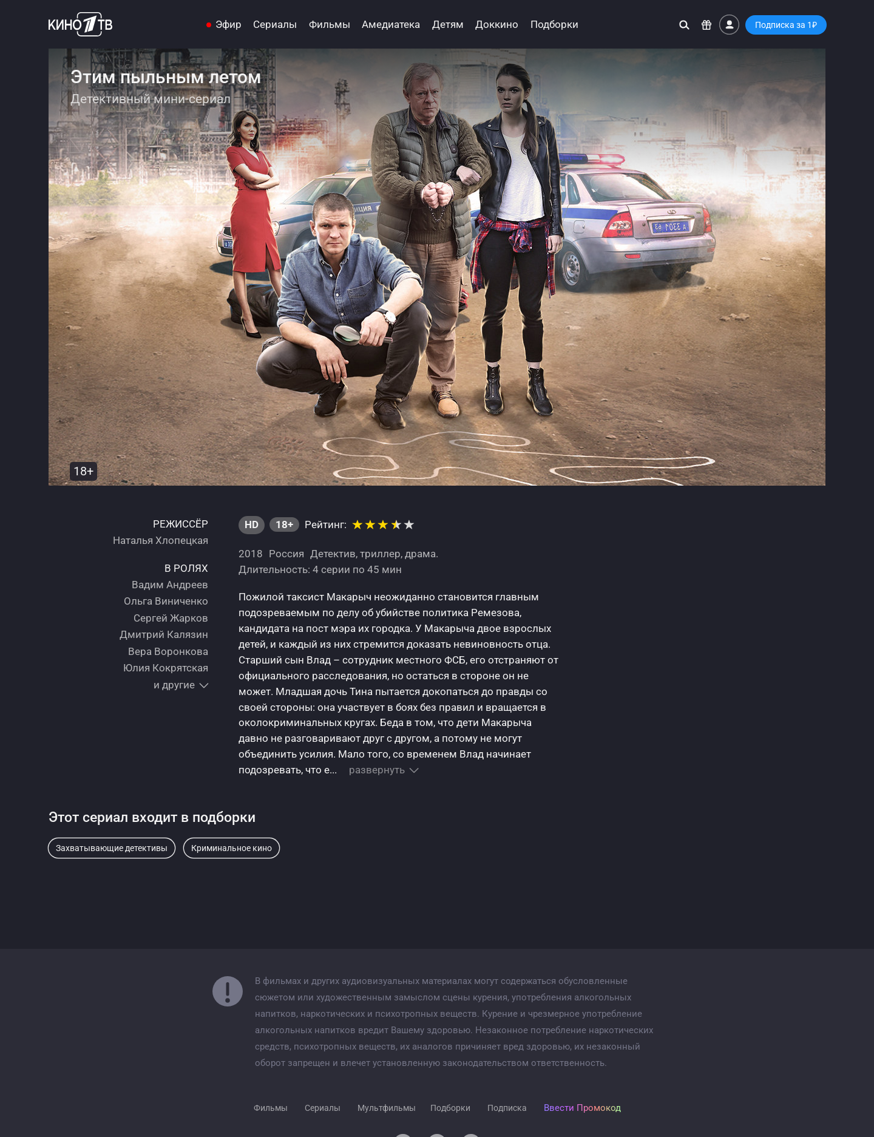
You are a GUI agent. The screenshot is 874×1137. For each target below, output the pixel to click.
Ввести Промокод (582, 1107)
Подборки (554, 24)
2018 (251, 554)
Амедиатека (391, 24)
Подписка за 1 (786, 25)
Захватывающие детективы (112, 848)
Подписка (507, 1108)
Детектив (333, 554)
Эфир (228, 24)
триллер (380, 554)
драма (420, 554)
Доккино (496, 24)
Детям (448, 24)
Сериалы (275, 24)
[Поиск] (684, 25)
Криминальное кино (231, 848)
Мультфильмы (386, 1108)
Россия (286, 554)
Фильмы (329, 24)
